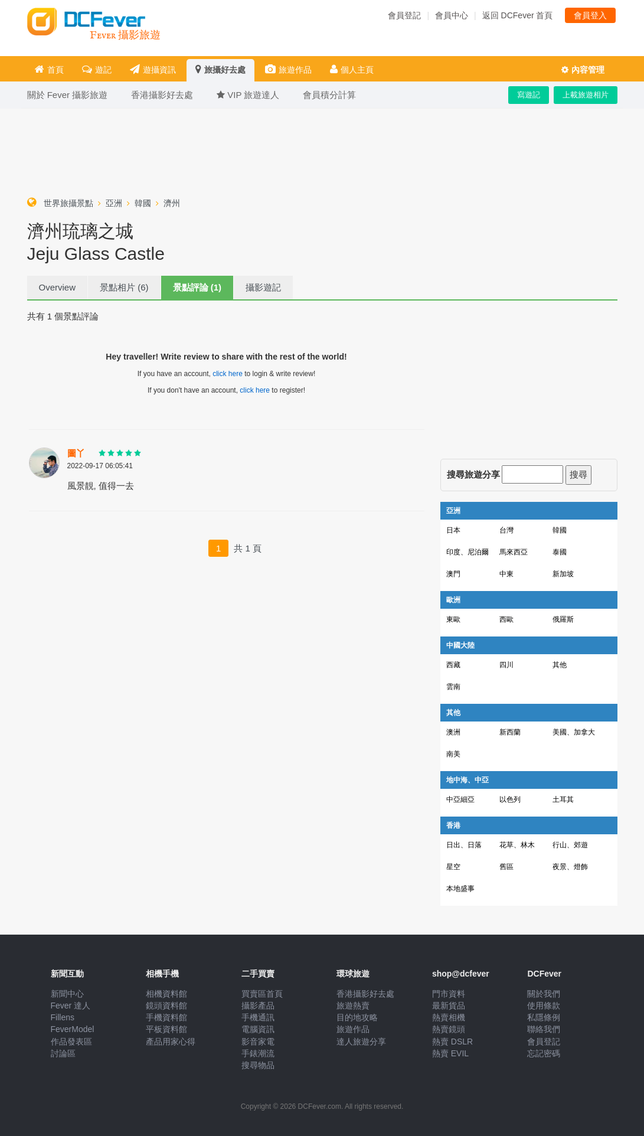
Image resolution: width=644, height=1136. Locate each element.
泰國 (560, 552)
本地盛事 (460, 888)
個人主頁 (352, 69)
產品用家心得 (170, 1041)
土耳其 (563, 799)
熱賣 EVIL (450, 1053)
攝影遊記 (263, 287)
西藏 (453, 665)
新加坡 (563, 574)
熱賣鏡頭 (448, 1029)
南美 (453, 754)
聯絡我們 (543, 1029)
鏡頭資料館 (166, 1005)
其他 (560, 665)
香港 (453, 825)
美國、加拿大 (574, 732)
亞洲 (114, 203)
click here (228, 374)
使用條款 (543, 1005)
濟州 (172, 203)
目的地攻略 (357, 1017)
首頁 (49, 69)
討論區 (63, 1053)
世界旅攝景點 (68, 203)
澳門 (453, 574)
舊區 (506, 867)
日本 (453, 530)
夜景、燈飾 (570, 867)
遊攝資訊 (153, 69)
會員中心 (451, 15)
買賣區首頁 (262, 993)
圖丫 (76, 453)
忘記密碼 (543, 1053)
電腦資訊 (257, 1029)
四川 (506, 665)
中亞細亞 (460, 799)
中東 (506, 574)
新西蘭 (510, 732)
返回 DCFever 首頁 (517, 15)
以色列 (510, 799)
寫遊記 (528, 94)
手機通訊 (257, 1017)
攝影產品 (257, 1005)
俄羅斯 (563, 619)
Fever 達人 (71, 1005)
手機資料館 (166, 1017)
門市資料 (448, 993)
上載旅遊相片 (586, 94)
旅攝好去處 (220, 69)
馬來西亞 (513, 552)
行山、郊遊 (570, 845)
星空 (453, 867)
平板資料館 (166, 1029)
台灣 (506, 530)
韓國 (143, 203)
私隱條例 (543, 1017)
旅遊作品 (288, 69)
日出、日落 (464, 845)
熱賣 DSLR (452, 1041)
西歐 (506, 619)
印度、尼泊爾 (467, 552)
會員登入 (590, 15)
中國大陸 (460, 645)
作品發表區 (71, 1041)
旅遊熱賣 (353, 1005)
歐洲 (453, 600)
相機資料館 (166, 993)
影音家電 (257, 1041)
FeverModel (72, 1029)
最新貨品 (448, 1005)
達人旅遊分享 (361, 1041)
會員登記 (404, 15)
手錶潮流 (257, 1053)
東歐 (453, 619)
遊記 (97, 69)
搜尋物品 (257, 1065)
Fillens (62, 1017)
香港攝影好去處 (365, 993)
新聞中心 (67, 993)
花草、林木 (517, 845)
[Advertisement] (322, 150)
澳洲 (453, 732)
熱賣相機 (448, 1017)
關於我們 (543, 993)
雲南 (453, 687)
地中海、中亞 (467, 780)
